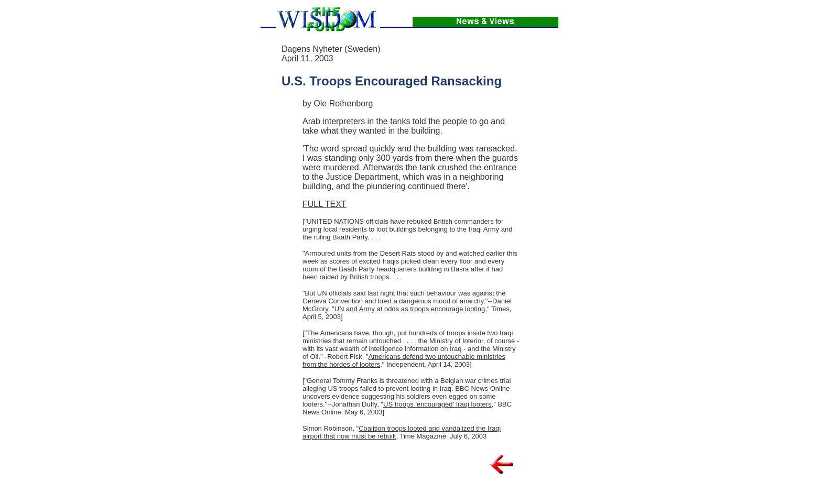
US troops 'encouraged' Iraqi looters (437, 404)
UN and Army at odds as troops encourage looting (409, 309)
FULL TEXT (324, 204)
